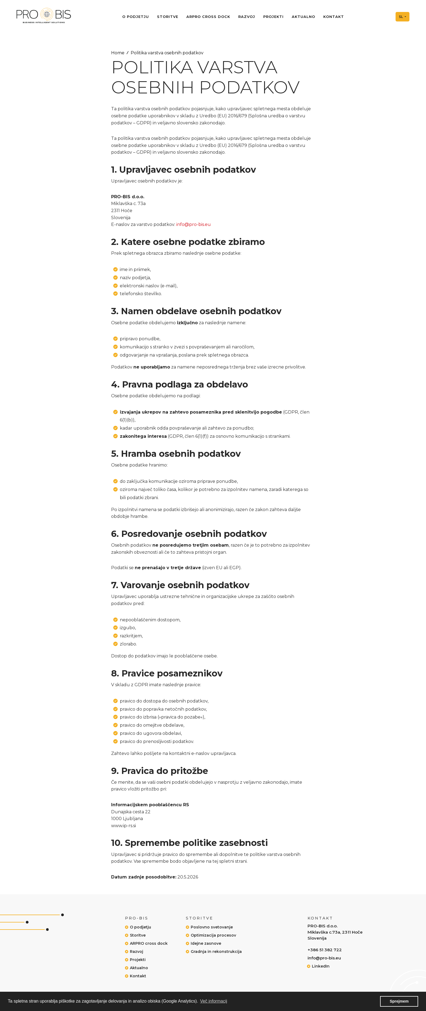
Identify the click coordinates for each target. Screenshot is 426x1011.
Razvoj (246, 17)
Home (117, 52)
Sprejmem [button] (399, 1001)
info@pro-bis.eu (193, 224)
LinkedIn (321, 966)
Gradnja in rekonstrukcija (216, 951)
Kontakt (333, 17)
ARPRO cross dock (208, 17)
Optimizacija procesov (213, 935)
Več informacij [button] (213, 1001)
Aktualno (303, 17)
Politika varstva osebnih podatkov (167, 52)
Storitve (138, 935)
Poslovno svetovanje (212, 927)
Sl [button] (400, 17)
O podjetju (135, 17)
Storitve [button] (167, 17)
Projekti (273, 17)
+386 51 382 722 (325, 949)
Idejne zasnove (206, 943)
